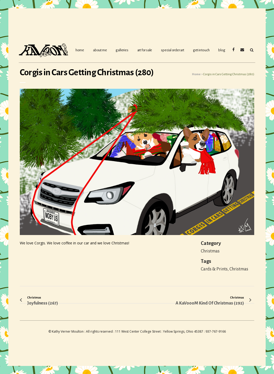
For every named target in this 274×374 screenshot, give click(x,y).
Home (196, 74)
